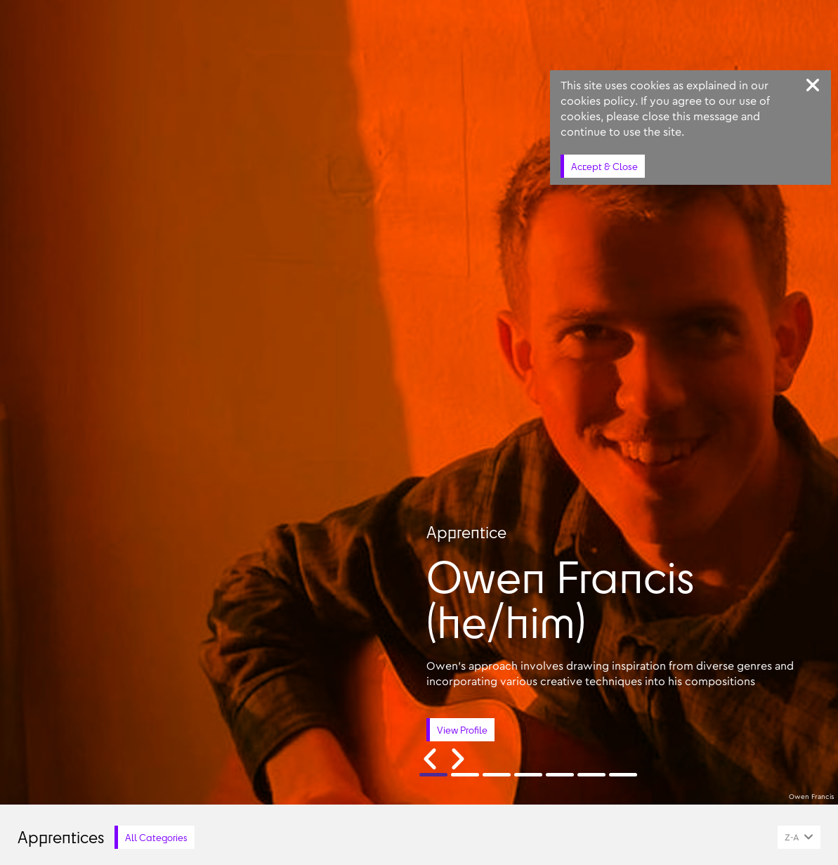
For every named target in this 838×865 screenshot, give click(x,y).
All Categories (156, 837)
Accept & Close (604, 166)
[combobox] (799, 837)
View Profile (462, 730)
